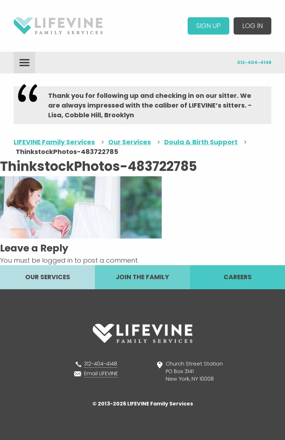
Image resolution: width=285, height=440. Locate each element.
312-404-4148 (254, 62)
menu (24, 62)
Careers (238, 277)
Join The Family (142, 277)
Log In (252, 25)
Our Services (47, 277)
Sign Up (208, 25)
